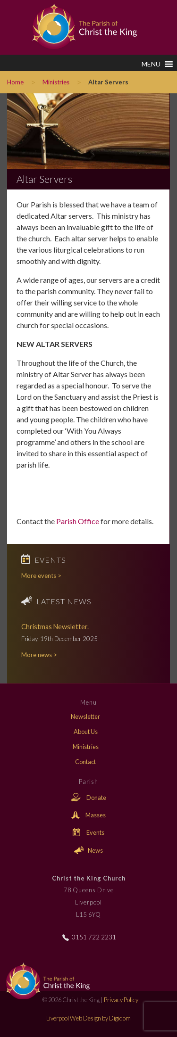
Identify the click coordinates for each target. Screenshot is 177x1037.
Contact (85, 761)
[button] (151, 64)
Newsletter (85, 716)
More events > (41, 575)
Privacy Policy (121, 1000)
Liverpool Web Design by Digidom (88, 1018)
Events (89, 832)
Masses (88, 815)
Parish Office (77, 521)
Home (15, 82)
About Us (86, 731)
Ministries (55, 82)
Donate (88, 797)
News (88, 850)
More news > (39, 654)
